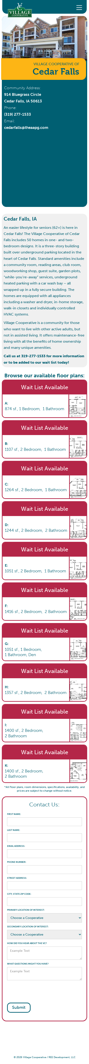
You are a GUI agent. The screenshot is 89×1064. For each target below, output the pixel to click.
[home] (17, 7)
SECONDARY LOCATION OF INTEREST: (28, 926)
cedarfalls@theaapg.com (26, 127)
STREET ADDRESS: (17, 878)
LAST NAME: (13, 830)
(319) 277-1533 (17, 114)
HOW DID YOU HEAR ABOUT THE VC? (27, 943)
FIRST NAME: (14, 814)
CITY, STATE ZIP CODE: (19, 894)
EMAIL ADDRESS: (16, 846)
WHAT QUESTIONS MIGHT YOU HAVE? (28, 963)
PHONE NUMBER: (16, 862)
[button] (79, 7)
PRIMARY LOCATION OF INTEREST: (26, 910)
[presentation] (41, 991)
